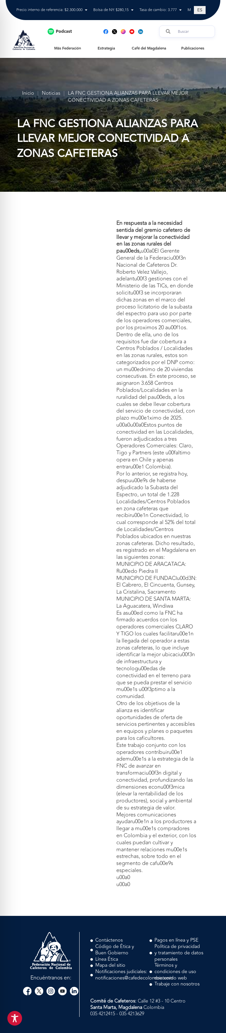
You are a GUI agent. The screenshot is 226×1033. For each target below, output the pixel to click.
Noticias (51, 93)
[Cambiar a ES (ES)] (200, 10)
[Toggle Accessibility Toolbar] (15, 1018)
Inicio (28, 93)
